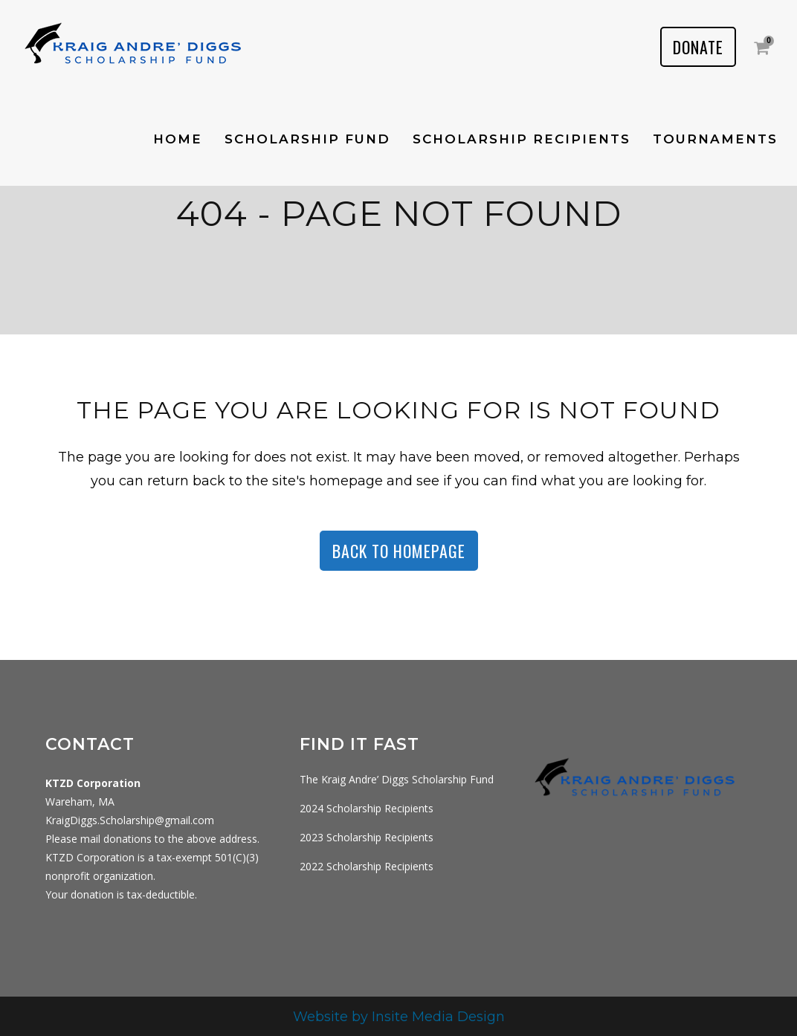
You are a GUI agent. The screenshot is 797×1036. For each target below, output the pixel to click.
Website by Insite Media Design (399, 1017)
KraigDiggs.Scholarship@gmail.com (129, 820)
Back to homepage (398, 551)
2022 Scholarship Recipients (366, 866)
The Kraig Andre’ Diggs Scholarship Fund (397, 779)
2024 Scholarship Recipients (366, 808)
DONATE (698, 47)
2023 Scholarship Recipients (366, 837)
